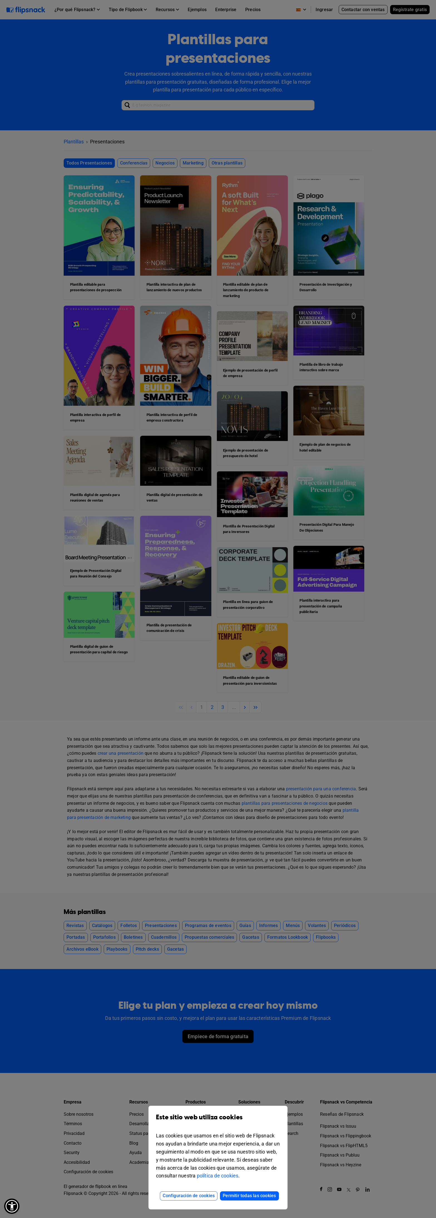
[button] (12, 1206)
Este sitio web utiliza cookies (218, 1121)
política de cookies (218, 1176)
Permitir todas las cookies (249, 1195)
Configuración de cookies (189, 1195)
